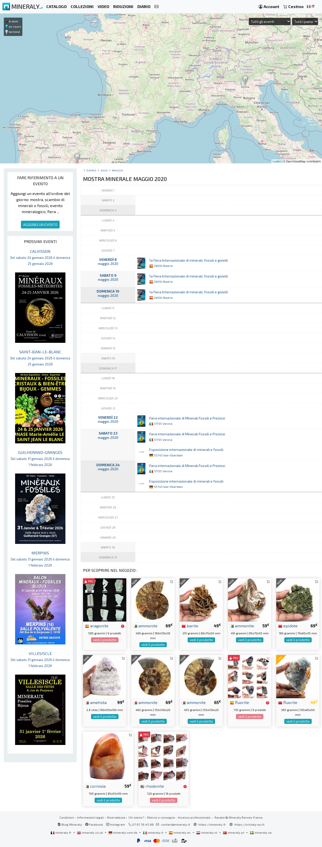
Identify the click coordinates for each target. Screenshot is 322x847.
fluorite (239, 702)
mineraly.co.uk (90, 832)
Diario (91, 170)
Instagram (115, 824)
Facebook (94, 824)
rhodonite (152, 785)
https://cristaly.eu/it (249, 824)
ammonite (145, 625)
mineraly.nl (207, 832)
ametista (96, 702)
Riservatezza (116, 817)
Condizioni (66, 817)
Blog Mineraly (70, 824)
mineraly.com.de (123, 832)
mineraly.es (180, 832)
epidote (288, 625)
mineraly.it (153, 832)
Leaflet (277, 161)
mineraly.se (261, 832)
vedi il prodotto (104, 640)
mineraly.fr (61, 832)
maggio (117, 170)
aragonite (96, 625)
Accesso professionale (194, 817)
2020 (104, 170)
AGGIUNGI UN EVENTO (40, 224)
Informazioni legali (90, 817)
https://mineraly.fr (212, 824)
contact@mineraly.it (175, 824)
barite (190, 625)
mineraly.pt (234, 832)
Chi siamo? (136, 817)
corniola (95, 785)
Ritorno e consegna (161, 817)
